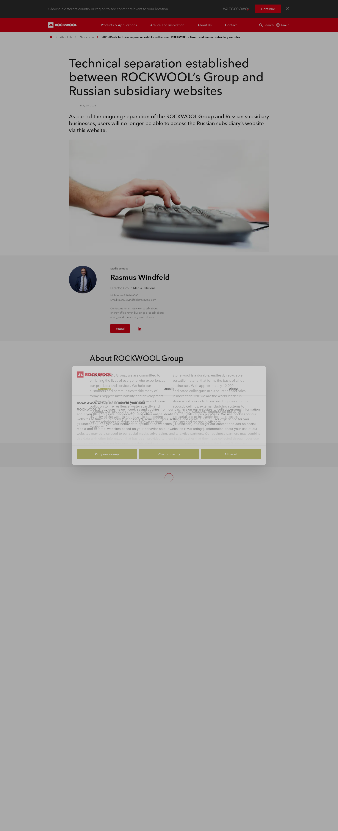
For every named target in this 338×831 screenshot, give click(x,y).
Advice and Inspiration (167, 25)
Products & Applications (119, 25)
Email (120, 330)
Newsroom (87, 37)
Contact (231, 25)
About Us (204, 25)
